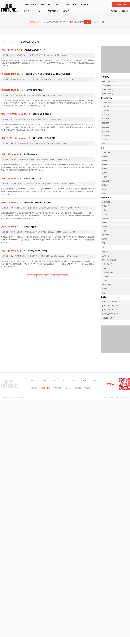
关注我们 (125, 11)
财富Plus (110, 384)
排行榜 (44, 381)
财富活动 (34, 388)
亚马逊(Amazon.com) (21, 178)
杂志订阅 (66, 11)
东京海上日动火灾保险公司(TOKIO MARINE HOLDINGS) (35, 74)
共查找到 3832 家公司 (59, 276)
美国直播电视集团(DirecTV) (23, 50)
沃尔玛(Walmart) (19, 154)
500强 (33, 381)
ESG (75, 4)
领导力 (58, 4)
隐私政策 (78, 388)
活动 (38, 11)
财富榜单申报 (45, 388)
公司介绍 (68, 388)
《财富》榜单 (29, 4)
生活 (94, 381)
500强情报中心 (52, 11)
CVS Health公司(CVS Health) (24, 251)
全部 (3, 41)
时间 (102, 22)
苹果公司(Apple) (18, 227)
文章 (13, 41)
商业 (42, 4)
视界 (54, 381)
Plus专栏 (84, 4)
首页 (29, 276)
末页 (46, 276)
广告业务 (87, 388)
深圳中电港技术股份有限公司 (28, 138)
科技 (50, 4)
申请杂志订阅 (57, 388)
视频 (67, 4)
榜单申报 (27, 11)
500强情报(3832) (30, 41)
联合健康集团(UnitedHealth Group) (26, 203)
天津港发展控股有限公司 (23, 90)
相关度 (96, 22)
